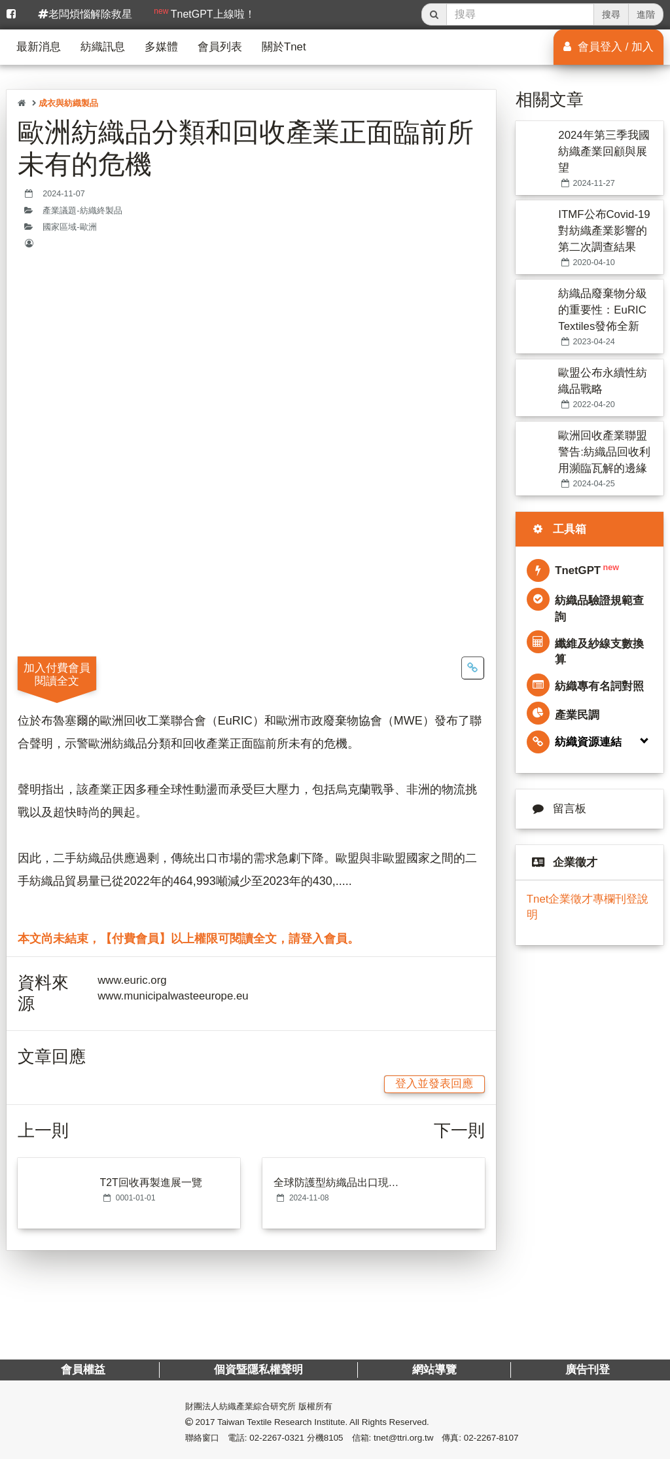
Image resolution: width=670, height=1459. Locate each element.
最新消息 (38, 47)
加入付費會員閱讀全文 (57, 674)
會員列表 (220, 47)
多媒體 (161, 47)
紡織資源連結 (574, 741)
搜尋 (611, 14)
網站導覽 (434, 1369)
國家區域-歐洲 (69, 227)
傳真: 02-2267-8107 (480, 1438)
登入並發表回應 (434, 1083)
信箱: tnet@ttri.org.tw (393, 1438)
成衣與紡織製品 (68, 103)
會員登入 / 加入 (608, 47)
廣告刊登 (587, 1369)
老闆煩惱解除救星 (85, 14)
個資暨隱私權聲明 (258, 1369)
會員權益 (83, 1369)
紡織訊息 (102, 47)
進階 (646, 14)
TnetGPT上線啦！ (204, 13)
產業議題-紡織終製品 (82, 210)
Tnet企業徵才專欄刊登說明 (588, 907)
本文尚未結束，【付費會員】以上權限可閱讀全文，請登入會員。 (188, 938)
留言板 (556, 808)
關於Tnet (284, 47)
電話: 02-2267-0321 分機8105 (286, 1438)
